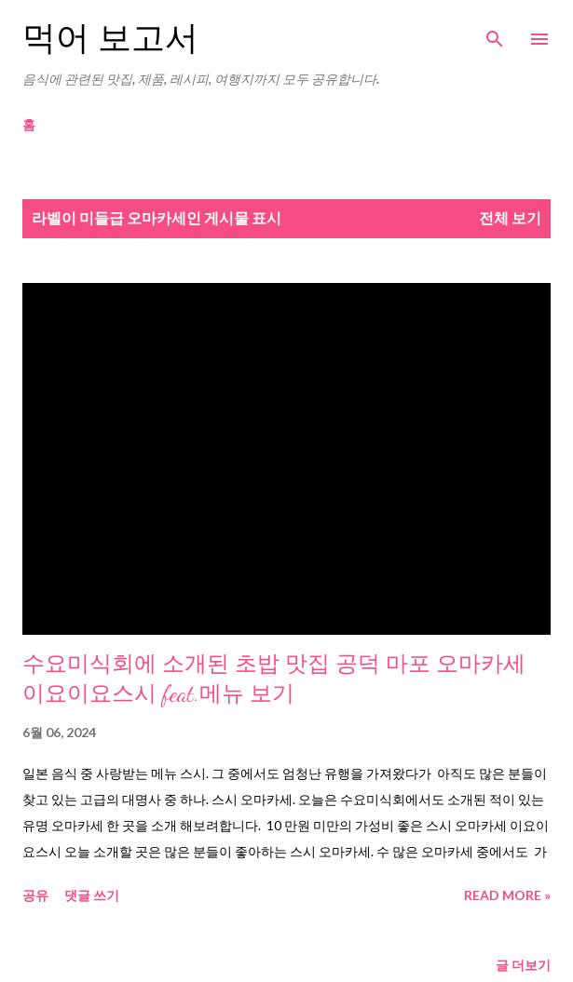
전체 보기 (510, 217)
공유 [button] (35, 895)
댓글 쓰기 (91, 895)
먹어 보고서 (110, 39)
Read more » (507, 895)
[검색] (495, 33)
